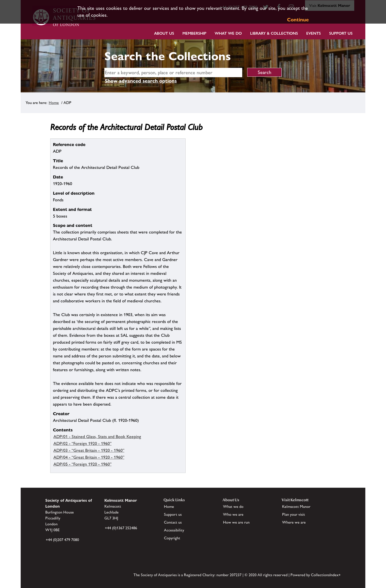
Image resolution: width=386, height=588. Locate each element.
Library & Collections (274, 33)
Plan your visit (293, 514)
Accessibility (174, 530)
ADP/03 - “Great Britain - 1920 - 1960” (88, 450)
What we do (228, 33)
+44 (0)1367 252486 (121, 528)
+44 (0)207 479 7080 (62, 539)
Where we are (294, 522)
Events (313, 33)
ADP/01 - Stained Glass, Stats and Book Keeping (97, 436)
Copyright (172, 538)
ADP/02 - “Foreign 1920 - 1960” (82, 443)
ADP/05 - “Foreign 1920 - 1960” (82, 464)
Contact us (173, 522)
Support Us (341, 33)
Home (54, 102)
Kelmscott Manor (296, 506)
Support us (173, 514)
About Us (164, 33)
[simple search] (173, 72)
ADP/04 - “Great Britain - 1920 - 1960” (88, 457)
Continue (298, 20)
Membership (194, 33)
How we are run (236, 522)
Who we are (233, 514)
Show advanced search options (141, 81)
